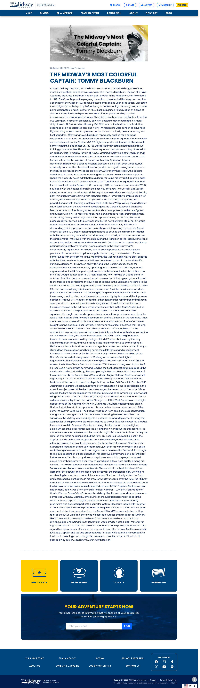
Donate (130, 5)
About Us (34, 665)
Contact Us (132, 665)
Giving (44, 13)
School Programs (132, 658)
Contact (152, 13)
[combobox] (189, 686)
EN (187, 686)
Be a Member (65, 13)
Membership (165, 5)
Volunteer (146, 5)
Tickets (182, 5)
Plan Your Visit (35, 658)
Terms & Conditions (168, 680)
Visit (29, 13)
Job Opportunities (100, 665)
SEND (127, 626)
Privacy (153, 680)
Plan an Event (90, 13)
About (133, 13)
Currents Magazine (67, 665)
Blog (168, 13)
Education (114, 13)
